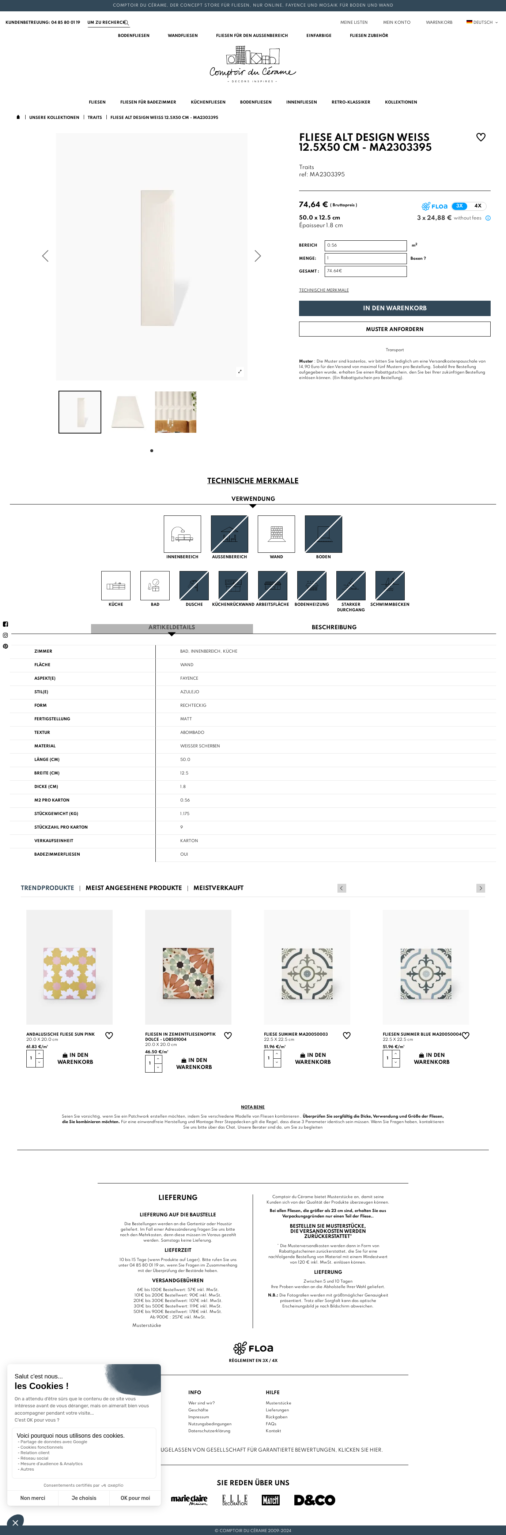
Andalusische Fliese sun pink (60, 1033)
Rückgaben (276, 1416)
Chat (230, 1126)
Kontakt (273, 1430)
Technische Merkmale (324, 290)
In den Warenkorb (395, 308)
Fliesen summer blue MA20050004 (422, 1033)
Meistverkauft (218, 887)
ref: (303, 175)
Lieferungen (277, 1409)
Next (480, 886)
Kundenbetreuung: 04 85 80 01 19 (42, 22)
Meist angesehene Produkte (134, 887)
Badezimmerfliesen (57, 853)
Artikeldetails (171, 627)
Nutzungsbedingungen (209, 1423)
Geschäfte (198, 1409)
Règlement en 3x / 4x (253, 1359)
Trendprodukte (47, 887)
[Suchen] (109, 22)
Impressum (198, 1416)
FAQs (271, 1423)
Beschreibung (334, 627)
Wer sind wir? (201, 1402)
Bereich (308, 245)
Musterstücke (278, 1402)
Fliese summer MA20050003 (296, 1033)
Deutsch (483, 22)
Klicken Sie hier (359, 1448)
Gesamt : (309, 271)
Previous (471, 886)
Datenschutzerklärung (209, 1430)
